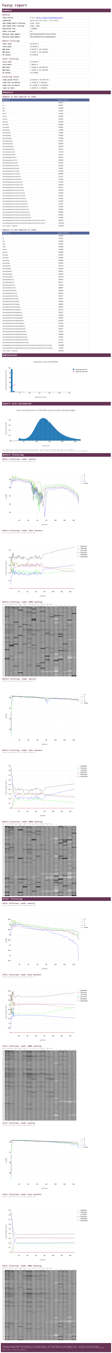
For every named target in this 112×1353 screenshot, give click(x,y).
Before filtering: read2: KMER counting (22, 822)
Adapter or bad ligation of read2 (19, 230)
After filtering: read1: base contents (22, 975)
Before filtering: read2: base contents (22, 750)
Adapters (8, 92)
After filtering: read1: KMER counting (22, 1046)
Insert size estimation (17, 403)
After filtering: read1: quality (19, 903)
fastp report (14, 6)
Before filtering (11, 41)
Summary (7, 10)
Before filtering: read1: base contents (22, 531)
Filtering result (11, 77)
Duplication (10, 355)
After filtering (10, 59)
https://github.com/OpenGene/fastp (49, 18)
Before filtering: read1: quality (19, 459)
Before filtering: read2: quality (19, 679)
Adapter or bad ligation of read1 (19, 97)
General (6, 15)
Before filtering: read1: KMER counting (22, 602)
